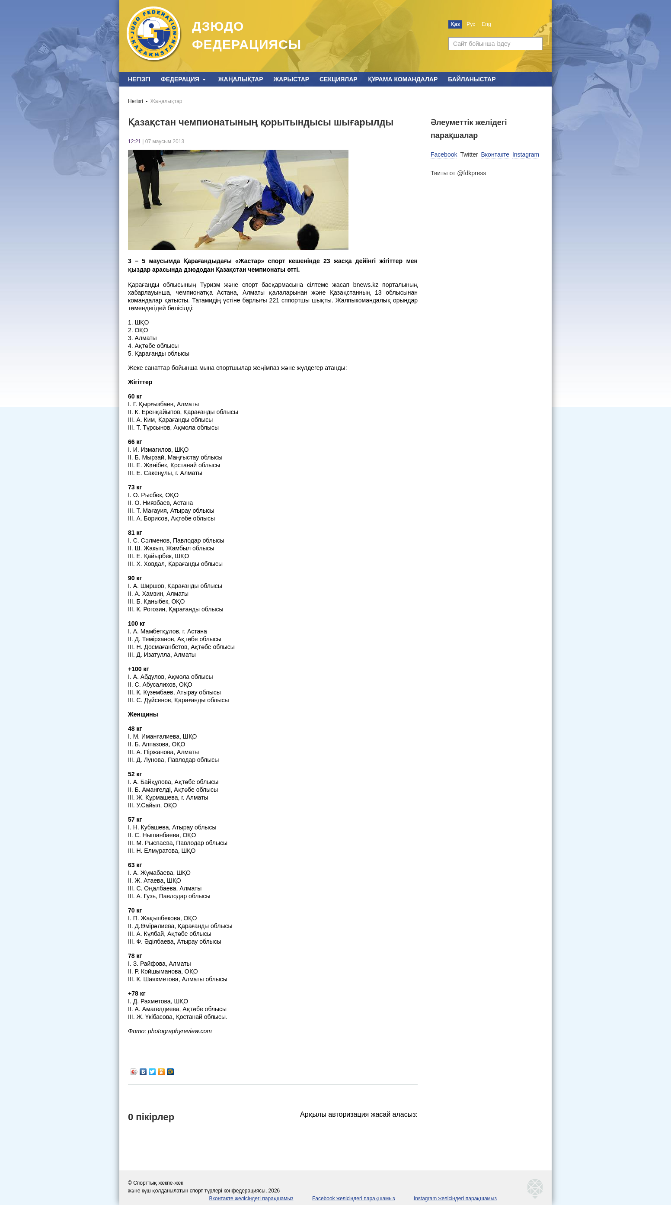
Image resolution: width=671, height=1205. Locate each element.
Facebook (444, 154)
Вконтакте (495, 154)
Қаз (455, 24)
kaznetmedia (535, 1189)
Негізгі (139, 79)
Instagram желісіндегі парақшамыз (455, 1198)
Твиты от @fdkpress (458, 173)
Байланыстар (471, 79)
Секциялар (339, 79)
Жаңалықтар (240, 79)
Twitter (469, 154)
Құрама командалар (403, 79)
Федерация (180, 79)
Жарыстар (291, 79)
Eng (486, 24)
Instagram (525, 154)
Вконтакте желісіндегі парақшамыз (251, 1198)
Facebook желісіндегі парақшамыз (353, 1198)
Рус (471, 24)
